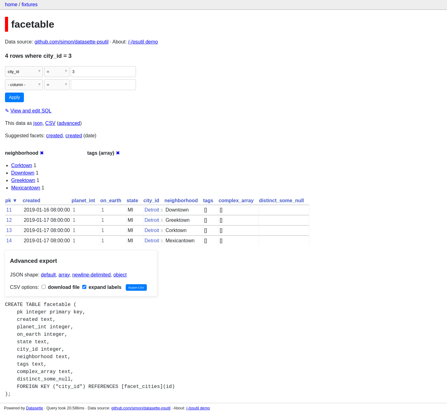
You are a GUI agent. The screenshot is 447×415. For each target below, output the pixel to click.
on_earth (110, 200)
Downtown (22, 173)
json (38, 123)
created (54, 135)
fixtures (29, 4)
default (48, 274)
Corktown (21, 165)
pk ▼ (11, 200)
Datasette (34, 408)
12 (9, 220)
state (132, 200)
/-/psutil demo (143, 41)
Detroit (152, 209)
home (11, 4)
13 (9, 230)
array (64, 274)
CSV (50, 123)
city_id (151, 200)
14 (9, 240)
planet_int (83, 200)
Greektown (23, 180)
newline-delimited (91, 274)
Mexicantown (25, 187)
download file (61, 287)
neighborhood (181, 200)
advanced (69, 123)
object (120, 274)
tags (208, 200)
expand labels (101, 287)
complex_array (236, 200)
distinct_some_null (281, 200)
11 (9, 209)
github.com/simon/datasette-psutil (71, 41)
